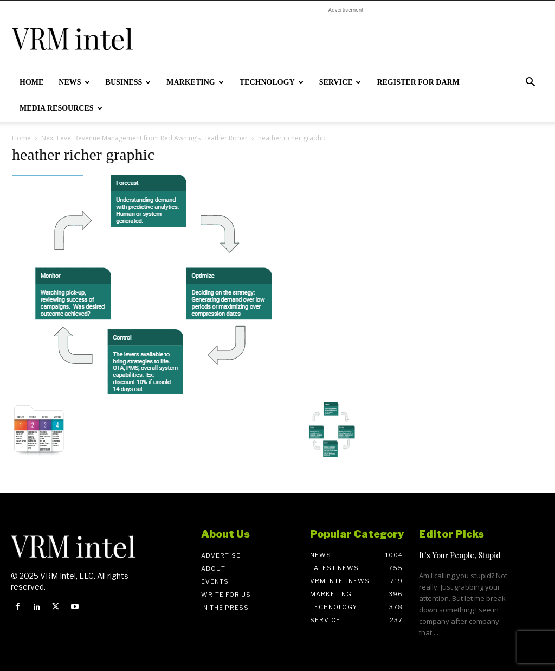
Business (128, 82)
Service (340, 82)
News (74, 82)
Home (31, 82)
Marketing (194, 82)
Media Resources (61, 108)
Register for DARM (418, 82)
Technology (272, 82)
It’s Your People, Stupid (460, 555)
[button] (530, 83)
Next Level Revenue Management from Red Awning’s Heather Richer (144, 138)
